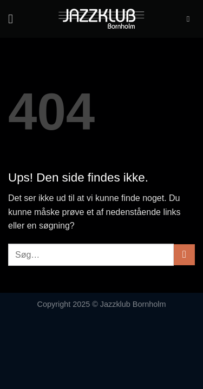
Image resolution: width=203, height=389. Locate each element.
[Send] (184, 254)
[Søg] (191, 19)
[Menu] (14, 18)
